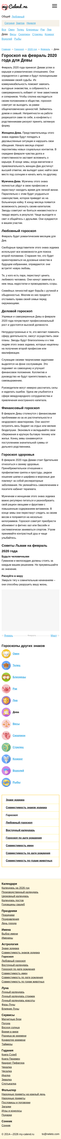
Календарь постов (13, 900)
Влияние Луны (10, 1008)
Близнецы (32, 29)
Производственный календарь (20, 892)
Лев (49, 29)
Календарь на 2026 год (15, 888)
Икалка (6, 1075)
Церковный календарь (15, 896)
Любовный (18, 16)
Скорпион (24, 34)
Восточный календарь (20, 830)
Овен (11, 29)
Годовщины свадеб (13, 904)
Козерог (49, 34)
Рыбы (17, 39)
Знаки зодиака (15, 799)
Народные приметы (13, 1098)
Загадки (6, 1106)
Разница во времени (14, 1035)
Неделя (31, 23)
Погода (6, 1023)
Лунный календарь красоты (18, 1000)
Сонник (6, 1125)
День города (9, 923)
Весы (13, 34)
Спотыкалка (9, 1083)
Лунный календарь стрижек (18, 996)
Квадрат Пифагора (13, 1063)
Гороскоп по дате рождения (24, 838)
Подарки (7, 1115)
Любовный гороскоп (19, 822)
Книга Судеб (9, 1054)
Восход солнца (11, 1027)
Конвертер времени (13, 1040)
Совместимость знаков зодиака (26, 807)
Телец (20, 29)
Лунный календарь (13, 992)
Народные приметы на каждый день (23, 1094)
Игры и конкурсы (12, 1110)
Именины (7, 938)
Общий (6, 16)
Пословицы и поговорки (16, 1102)
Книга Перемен (11, 1058)
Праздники (8, 915)
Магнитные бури (11, 1019)
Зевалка (7, 1079)
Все (4, 29)
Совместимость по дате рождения (28, 853)
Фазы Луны (8, 1004)
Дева (5, 34)
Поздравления (10, 919)
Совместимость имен (20, 845)
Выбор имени (10, 933)
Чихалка (7, 1067)
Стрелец (37, 34)
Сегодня (9, 23)
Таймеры (7, 1044)
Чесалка (7, 1071)
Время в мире (10, 1031)
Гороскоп (12, 815)
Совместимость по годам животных (29, 860)
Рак (43, 29)
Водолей (7, 39)
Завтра (20, 23)
